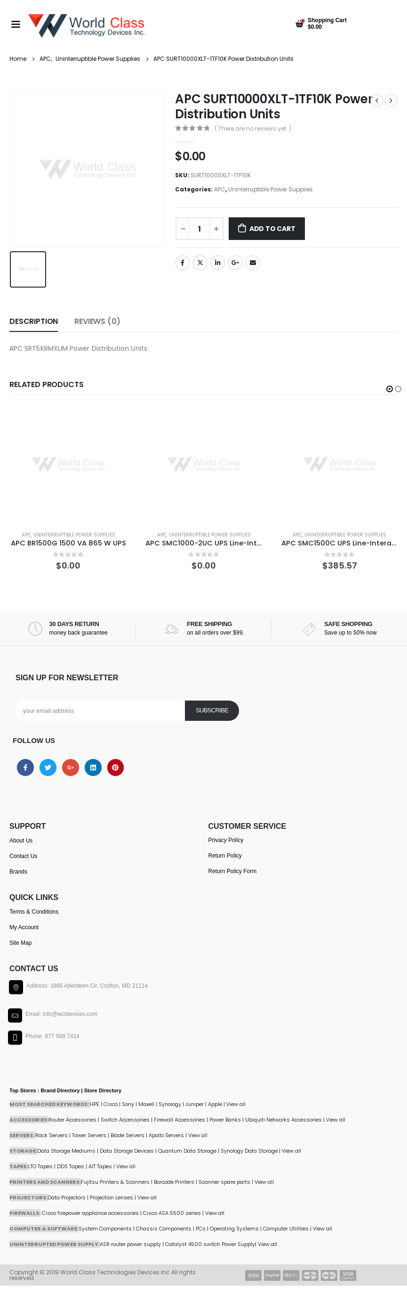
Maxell (146, 1103)
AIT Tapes (100, 1166)
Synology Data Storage (249, 1150)
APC (219, 189)
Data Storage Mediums (66, 1150)
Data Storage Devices (127, 1150)
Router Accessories (72, 1119)
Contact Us (23, 855)
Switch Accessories (125, 1119)
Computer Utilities (286, 1228)
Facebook (182, 262)
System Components (105, 1228)
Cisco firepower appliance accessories (90, 1212)
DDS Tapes (70, 1166)
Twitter (199, 262)
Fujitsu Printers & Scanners (115, 1181)
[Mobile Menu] (15, 23)
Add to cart (272, 228)
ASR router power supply (130, 1243)
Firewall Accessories (179, 1119)
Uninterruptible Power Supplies (270, 189)
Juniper (194, 1103)
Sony (128, 1103)
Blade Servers (127, 1135)
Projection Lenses (111, 1197)
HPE (94, 1103)
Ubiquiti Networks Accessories (283, 1119)
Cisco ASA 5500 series (172, 1212)
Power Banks (225, 1119)
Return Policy (225, 855)
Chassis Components (164, 1228)
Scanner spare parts (224, 1181)
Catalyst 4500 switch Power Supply (210, 1243)
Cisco (111, 1103)
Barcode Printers (174, 1181)
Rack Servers (51, 1135)
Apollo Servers (166, 1135)
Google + (235, 262)
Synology (170, 1103)
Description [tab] (33, 320)
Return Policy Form (232, 870)
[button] (389, 388)
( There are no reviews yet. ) (253, 128)
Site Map (20, 942)
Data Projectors (67, 1197)
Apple (215, 1103)
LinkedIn (217, 262)
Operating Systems (235, 1228)
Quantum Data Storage (187, 1150)
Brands (18, 871)
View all (197, 1135)
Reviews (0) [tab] (97, 320)
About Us (20, 840)
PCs (201, 1228)
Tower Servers (89, 1135)
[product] (68, 463)
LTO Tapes (40, 1166)
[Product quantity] (199, 228)
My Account (24, 927)
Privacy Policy (226, 839)
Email (252, 262)
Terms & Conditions (33, 911)
